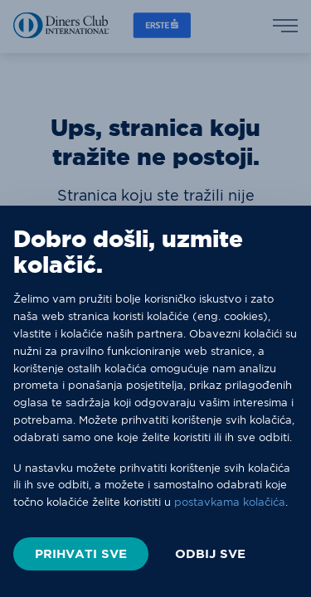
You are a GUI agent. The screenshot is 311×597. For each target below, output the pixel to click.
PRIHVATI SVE (81, 553)
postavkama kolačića (229, 501)
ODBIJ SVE (210, 554)
